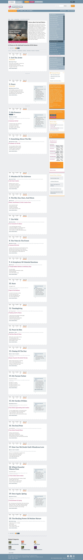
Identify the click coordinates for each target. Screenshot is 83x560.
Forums (68, 558)
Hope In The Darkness (14, 290)
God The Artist (16, 58)
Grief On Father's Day (54, 178)
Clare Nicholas (52, 159)
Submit (26, 1)
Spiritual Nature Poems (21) (55, 55)
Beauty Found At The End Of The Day (18, 358)
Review (32, 1)
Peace (13, 84)
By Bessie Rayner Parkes (14, 88)
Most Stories (37, 50)
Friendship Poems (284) (54, 24)
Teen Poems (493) (53, 58)
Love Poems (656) (53, 33)
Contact (9, 558)
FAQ (52, 558)
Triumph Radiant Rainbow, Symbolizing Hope (20, 266)
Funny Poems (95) (53, 26)
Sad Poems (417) (53, 39)
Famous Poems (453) (54, 22)
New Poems (24, 50)
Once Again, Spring (19, 494)
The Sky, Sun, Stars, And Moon (22, 198)
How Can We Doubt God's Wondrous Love (28, 447)
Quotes (18, 2)
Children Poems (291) (54, 16)
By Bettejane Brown (13, 403)
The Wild (14, 219)
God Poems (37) (53, 45)
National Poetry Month (54, 68)
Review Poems (53, 117)
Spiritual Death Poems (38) (55, 53)
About (13, 558)
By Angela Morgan (13, 61)
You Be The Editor (53, 166)
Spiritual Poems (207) (54, 41)
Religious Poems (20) (54, 51)
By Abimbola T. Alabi (13, 141)
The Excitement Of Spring (15, 500)
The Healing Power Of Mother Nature (26, 518)
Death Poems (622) (53, 18)
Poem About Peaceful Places (16, 430)
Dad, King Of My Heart (55, 74)
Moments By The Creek (55, 76)
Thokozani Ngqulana (53, 153)
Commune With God (14, 245)
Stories (64, 558)
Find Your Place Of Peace (15, 334)
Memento (52, 78)
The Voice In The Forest (20, 241)
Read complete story (39, 389)
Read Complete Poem (13, 68)
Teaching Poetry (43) (54, 62)
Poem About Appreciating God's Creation (19, 407)
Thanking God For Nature (15, 312)
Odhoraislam (52, 148)
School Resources (53, 66)
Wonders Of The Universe (21, 176)
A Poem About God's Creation (16, 475)
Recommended (14, 50)
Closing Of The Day (19, 351)
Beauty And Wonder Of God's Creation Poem (20, 202)
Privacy (16, 558)
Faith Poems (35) (53, 43)
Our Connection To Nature (15, 223)
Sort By (9, 50)
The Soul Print (17, 426)
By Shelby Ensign (12, 521)
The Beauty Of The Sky (14, 143)
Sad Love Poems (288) (54, 37)
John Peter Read (53, 156)
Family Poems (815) (53, 20)
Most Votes (33, 50)
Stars (14, 283)
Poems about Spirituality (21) (55, 47)
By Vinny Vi (11, 200)
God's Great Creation (14, 181)
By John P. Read (12, 179)
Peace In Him (17, 330)
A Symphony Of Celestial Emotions (24, 262)
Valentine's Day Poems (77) (55, 60)
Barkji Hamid (52, 145)
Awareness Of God (13, 121)
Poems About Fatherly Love (55, 188)
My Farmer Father (19, 376)
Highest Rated (20, 50)
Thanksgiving (17, 308)
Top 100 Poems (53, 14)
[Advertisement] (27, 163)
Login (72, 1)
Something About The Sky (21, 139)
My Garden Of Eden (19, 401)
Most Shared (29, 50)
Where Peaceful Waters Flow (16, 468)
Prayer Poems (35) (53, 49)
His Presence (16, 112)
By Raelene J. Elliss (13, 332)
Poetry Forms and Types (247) (55, 64)
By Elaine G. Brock (13, 496)
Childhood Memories (54, 181)
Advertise (73, 558)
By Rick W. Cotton (12, 243)
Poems (11, 2)
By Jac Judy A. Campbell (14, 449)
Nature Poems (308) (54, 35)
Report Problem (53, 170)
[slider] (25, 54)
